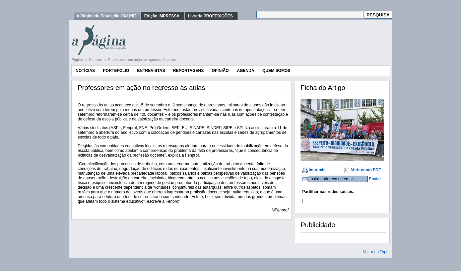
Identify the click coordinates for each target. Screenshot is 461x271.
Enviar (375, 179)
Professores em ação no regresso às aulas (142, 60)
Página (78, 60)
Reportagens (188, 70)
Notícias (96, 60)
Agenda (245, 70)
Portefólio (116, 70)
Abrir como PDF (365, 170)
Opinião (220, 70)
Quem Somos (276, 70)
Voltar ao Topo (376, 252)
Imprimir (317, 170)
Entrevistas (151, 70)
